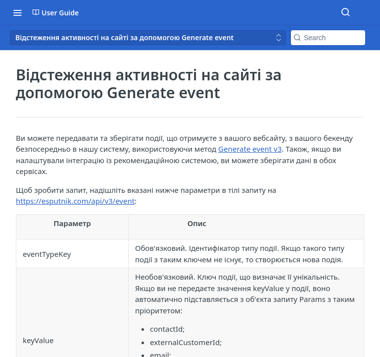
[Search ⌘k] (345, 12)
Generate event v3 (250, 149)
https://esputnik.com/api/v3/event (75, 201)
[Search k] (328, 37)
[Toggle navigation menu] (17, 12)
